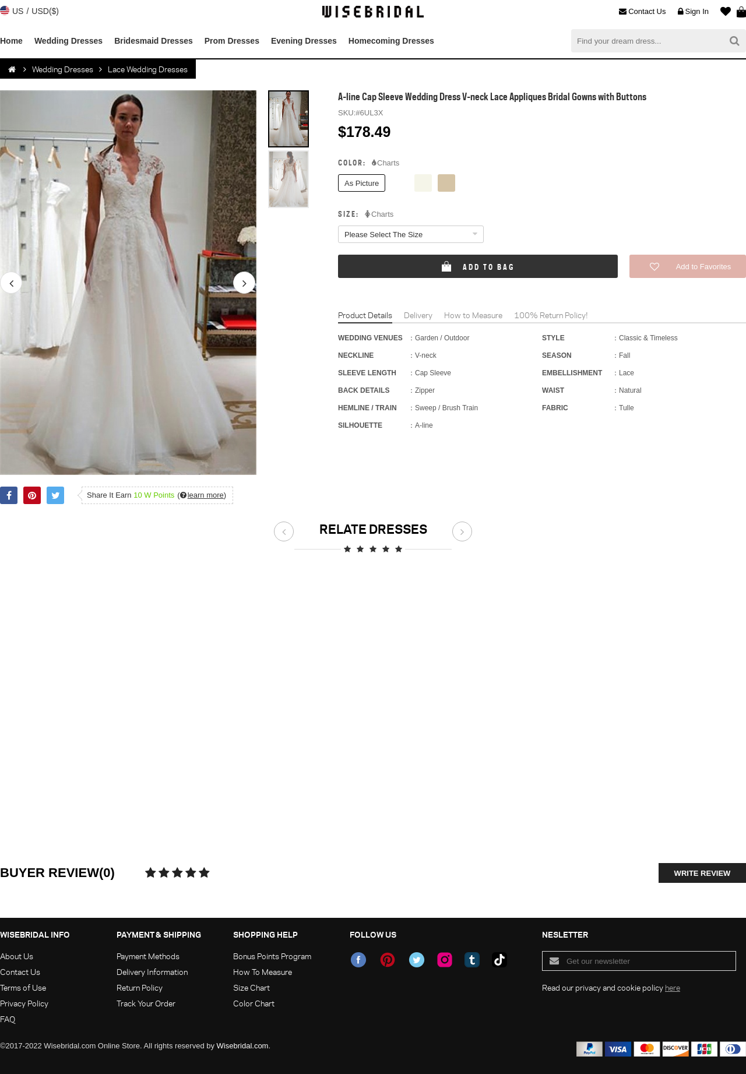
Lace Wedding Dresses (148, 69)
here (672, 987)
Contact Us (642, 11)
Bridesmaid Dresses (153, 40)
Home (11, 40)
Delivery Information (152, 972)
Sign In (693, 11)
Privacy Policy (24, 1003)
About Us (16, 956)
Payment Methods (148, 956)
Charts (385, 163)
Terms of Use (23, 987)
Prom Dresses (232, 40)
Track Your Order (146, 1003)
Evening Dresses (304, 40)
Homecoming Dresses (391, 40)
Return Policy (140, 987)
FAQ (7, 1019)
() (201, 495)
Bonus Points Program (272, 956)
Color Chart (254, 1003)
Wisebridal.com (243, 1045)
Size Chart (251, 987)
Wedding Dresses (68, 40)
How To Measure (262, 972)
